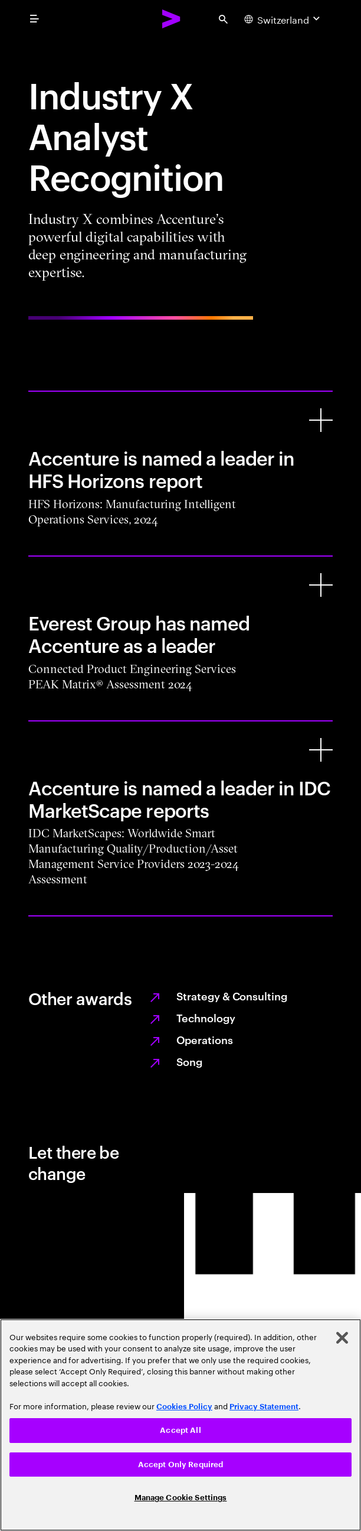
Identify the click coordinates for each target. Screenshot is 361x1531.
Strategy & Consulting (231, 995)
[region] (180, 1425)
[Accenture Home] (171, 19)
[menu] (34, 19)
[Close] (342, 1338)
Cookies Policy (184, 1406)
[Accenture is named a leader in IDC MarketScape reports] (321, 750)
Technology (205, 1017)
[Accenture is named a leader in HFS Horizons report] (321, 420)
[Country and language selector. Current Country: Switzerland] (283, 19)
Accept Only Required (181, 1464)
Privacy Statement (263, 1406)
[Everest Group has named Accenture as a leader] (321, 585)
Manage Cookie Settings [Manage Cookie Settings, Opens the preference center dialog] (180, 1497)
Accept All (180, 1430)
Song (189, 1061)
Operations (204, 1039)
